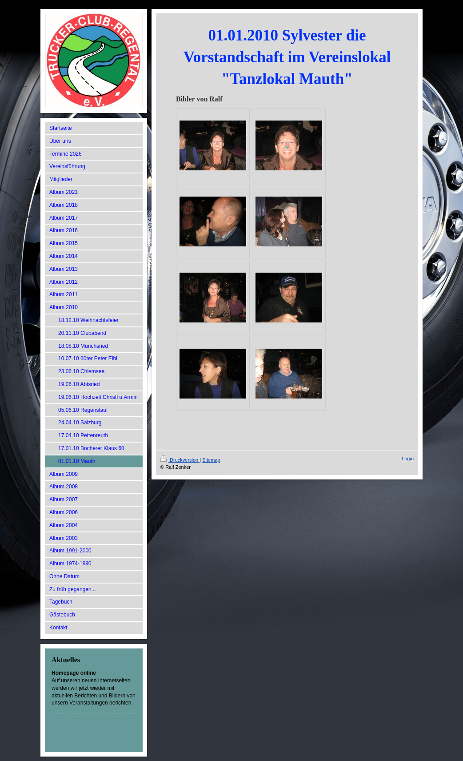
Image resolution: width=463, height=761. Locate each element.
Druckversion (180, 460)
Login (408, 458)
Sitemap (211, 460)
